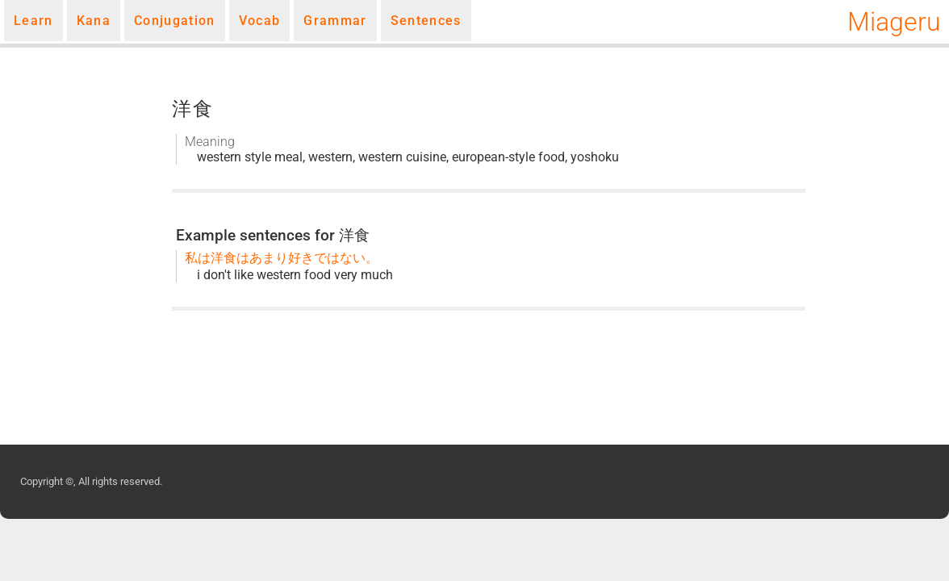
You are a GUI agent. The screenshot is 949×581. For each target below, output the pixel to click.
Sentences (426, 20)
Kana (94, 20)
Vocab (260, 20)
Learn (33, 20)
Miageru (894, 21)
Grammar (334, 20)
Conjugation (174, 20)
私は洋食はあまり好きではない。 (281, 257)
